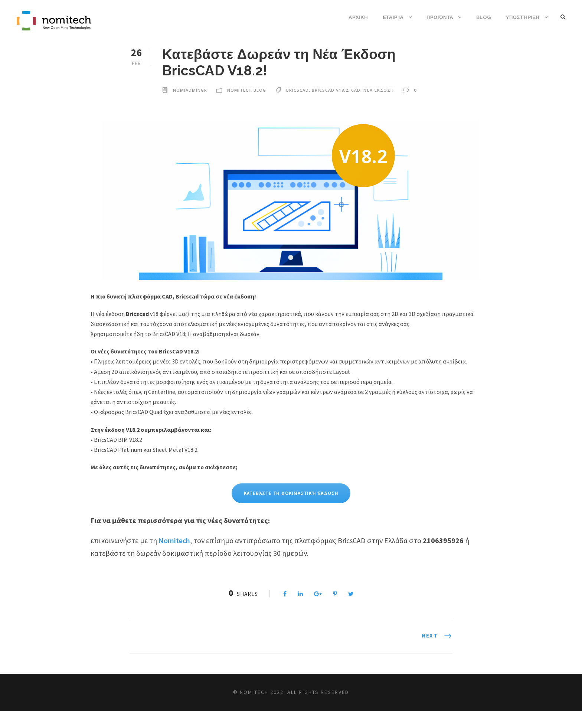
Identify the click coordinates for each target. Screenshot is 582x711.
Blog (483, 17)
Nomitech (174, 540)
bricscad (297, 90)
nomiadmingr (190, 90)
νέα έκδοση (378, 90)
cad (355, 90)
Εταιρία (393, 17)
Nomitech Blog (246, 90)
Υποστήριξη (523, 17)
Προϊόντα (439, 17)
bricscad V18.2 (330, 90)
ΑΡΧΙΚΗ (358, 17)
